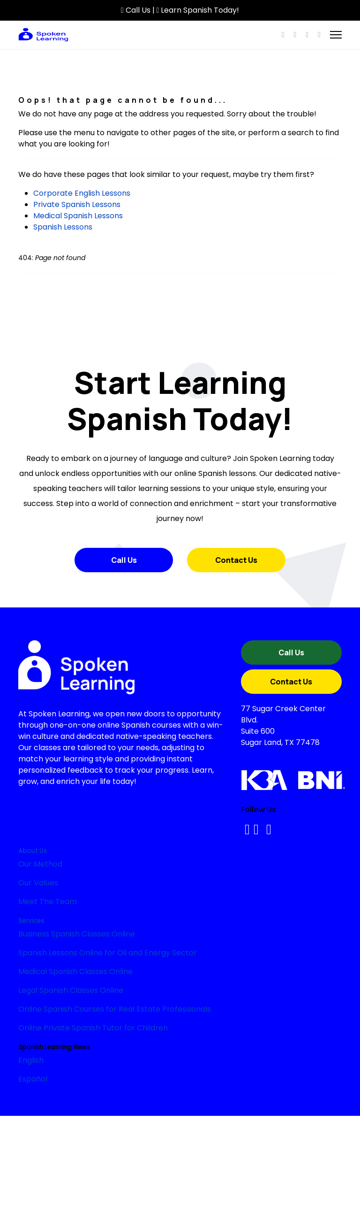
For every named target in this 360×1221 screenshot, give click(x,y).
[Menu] (336, 35)
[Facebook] (283, 34)
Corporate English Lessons (81, 193)
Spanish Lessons (62, 227)
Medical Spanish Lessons (78, 215)
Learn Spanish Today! (198, 10)
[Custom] (319, 34)
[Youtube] (294, 34)
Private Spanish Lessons (76, 204)
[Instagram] (307, 34)
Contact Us (236, 560)
